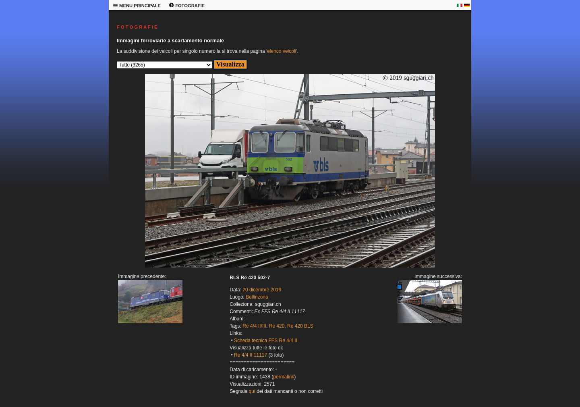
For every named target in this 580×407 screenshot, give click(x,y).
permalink (283, 377)
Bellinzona (257, 297)
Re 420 (277, 326)
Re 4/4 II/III (254, 326)
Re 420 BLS (300, 326)
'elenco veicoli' (281, 51)
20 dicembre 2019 (261, 290)
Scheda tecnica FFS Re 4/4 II (265, 340)
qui (252, 391)
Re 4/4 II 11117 (250, 355)
